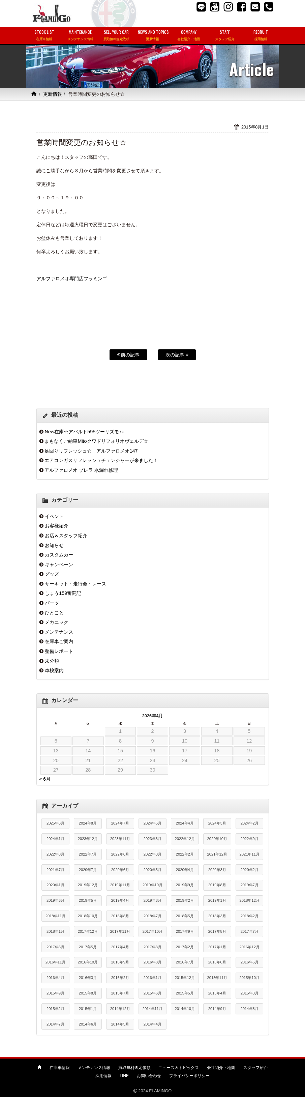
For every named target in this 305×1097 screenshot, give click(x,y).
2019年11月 (120, 885)
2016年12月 (250, 947)
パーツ (52, 603)
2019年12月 (88, 885)
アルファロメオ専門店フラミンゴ (71, 278)
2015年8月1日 (255, 126)
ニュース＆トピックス (178, 1067)
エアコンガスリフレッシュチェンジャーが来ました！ (101, 460)
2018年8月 (120, 916)
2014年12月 (120, 1009)
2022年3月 (152, 854)
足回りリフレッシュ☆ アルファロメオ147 (91, 451)
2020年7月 (88, 870)
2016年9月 (120, 962)
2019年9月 (185, 885)
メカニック (56, 622)
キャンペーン (59, 564)
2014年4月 (152, 1024)
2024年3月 (217, 823)
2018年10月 (88, 916)
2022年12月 (185, 839)
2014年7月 (55, 1024)
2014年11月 (152, 1009)
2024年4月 (185, 823)
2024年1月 (55, 839)
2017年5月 (88, 947)
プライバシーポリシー (189, 1075)
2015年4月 (217, 993)
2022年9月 (249, 839)
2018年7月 (152, 916)
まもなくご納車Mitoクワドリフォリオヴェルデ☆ (96, 441)
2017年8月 (217, 931)
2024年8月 (88, 823)
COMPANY (188, 35)
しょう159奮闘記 (63, 593)
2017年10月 (152, 931)
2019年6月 (55, 900)
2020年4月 (185, 870)
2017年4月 (120, 947)
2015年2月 (55, 1009)
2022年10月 (217, 839)
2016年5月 (249, 962)
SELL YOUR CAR (116, 35)
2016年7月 (185, 962)
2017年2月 (185, 947)
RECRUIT (260, 35)
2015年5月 (185, 993)
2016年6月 (217, 962)
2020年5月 (152, 870)
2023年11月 (120, 839)
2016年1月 (152, 978)
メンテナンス (59, 632)
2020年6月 (120, 870)
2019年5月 (88, 900)
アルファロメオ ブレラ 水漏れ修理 (81, 470)
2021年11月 (250, 854)
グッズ (52, 574)
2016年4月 (55, 978)
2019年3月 (152, 900)
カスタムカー (59, 554)
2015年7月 (120, 993)
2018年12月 (250, 900)
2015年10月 (250, 978)
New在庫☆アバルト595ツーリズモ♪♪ (84, 431)
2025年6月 (55, 823)
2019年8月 (217, 885)
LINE (124, 1075)
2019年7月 (249, 885)
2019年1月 (217, 900)
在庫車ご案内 (59, 641)
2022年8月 (55, 854)
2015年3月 (249, 993)
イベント (54, 516)
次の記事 (176, 354)
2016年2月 (120, 978)
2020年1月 (55, 885)
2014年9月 (217, 1009)
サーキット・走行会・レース (75, 583)
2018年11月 (55, 916)
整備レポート (59, 651)
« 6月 (45, 779)
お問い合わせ (149, 1075)
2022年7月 (88, 854)
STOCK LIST (44, 35)
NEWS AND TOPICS (153, 35)
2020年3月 (217, 870)
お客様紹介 (56, 525)
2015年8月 (88, 993)
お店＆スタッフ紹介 (66, 535)
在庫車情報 (60, 1067)
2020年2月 (249, 870)
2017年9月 (185, 931)
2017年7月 (249, 931)
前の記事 (128, 354)
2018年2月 (249, 916)
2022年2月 (185, 854)
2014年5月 (120, 1024)
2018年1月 (55, 931)
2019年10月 (152, 885)
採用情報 (103, 1075)
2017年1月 (217, 947)
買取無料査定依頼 (134, 1067)
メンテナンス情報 (94, 1067)
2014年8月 (249, 1009)
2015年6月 (152, 993)
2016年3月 (88, 978)
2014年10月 (185, 1009)
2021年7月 (55, 870)
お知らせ (54, 545)
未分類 (52, 661)
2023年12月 (88, 839)
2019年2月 (185, 900)
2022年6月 (120, 854)
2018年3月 (217, 916)
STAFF (224, 35)
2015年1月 (88, 1009)
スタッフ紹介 (255, 1067)
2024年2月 (249, 823)
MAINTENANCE (80, 35)
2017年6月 (55, 947)
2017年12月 (88, 931)
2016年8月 (152, 962)
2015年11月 (217, 978)
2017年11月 (120, 931)
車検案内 (54, 670)
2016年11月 (55, 962)
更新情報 (52, 94)
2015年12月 (185, 978)
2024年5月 (152, 823)
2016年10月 (88, 962)
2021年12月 (217, 854)
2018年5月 (185, 916)
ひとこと (54, 612)
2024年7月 (120, 823)
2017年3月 (152, 947)
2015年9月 (55, 993)
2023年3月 (152, 839)
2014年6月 (88, 1024)
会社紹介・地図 (221, 1067)
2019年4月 (120, 900)
